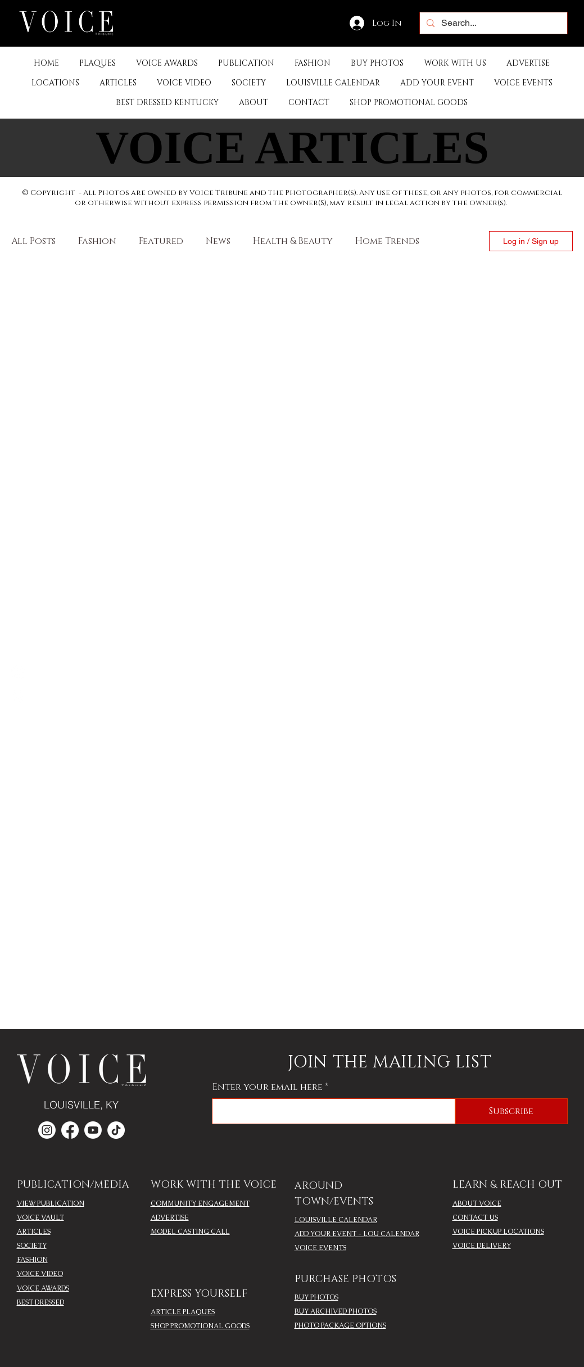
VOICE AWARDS (43, 1288)
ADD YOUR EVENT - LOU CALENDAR (357, 1233)
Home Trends (387, 241)
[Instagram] (18, 695)
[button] (246, 63)
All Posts (33, 241)
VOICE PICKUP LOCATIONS (498, 1231)
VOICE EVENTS (320, 1247)
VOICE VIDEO (40, 1273)
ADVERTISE (170, 1217)
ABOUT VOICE (476, 1203)
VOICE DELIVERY (481, 1245)
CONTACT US (475, 1217)
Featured (161, 241)
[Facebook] (18, 671)
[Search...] (492, 23)
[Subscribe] (511, 1111)
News (218, 241)
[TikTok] (116, 1130)
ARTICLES (34, 1231)
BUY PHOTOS (316, 1297)
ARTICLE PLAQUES (183, 1311)
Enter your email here (267, 1087)
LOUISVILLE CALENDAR (336, 1219)
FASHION (32, 1259)
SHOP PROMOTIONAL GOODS (200, 1325)
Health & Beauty (293, 241)
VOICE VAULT (40, 1217)
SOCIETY (32, 1245)
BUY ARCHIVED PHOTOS (336, 1311)
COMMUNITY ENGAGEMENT (200, 1203)
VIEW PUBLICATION (50, 1203)
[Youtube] (93, 1130)
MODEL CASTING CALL (190, 1231)
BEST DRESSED (40, 1302)
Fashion (97, 241)
